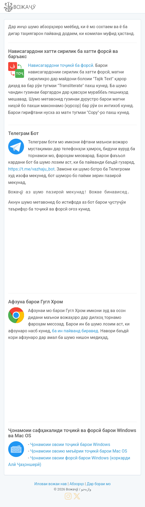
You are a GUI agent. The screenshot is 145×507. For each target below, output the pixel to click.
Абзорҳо (76, 483)
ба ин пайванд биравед (75, 330)
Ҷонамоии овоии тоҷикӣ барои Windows (70, 443)
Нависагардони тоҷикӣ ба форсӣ (60, 65)
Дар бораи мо (99, 483)
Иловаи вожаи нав (50, 483)
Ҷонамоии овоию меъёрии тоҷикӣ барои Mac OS (78, 450)
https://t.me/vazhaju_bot (31, 169)
